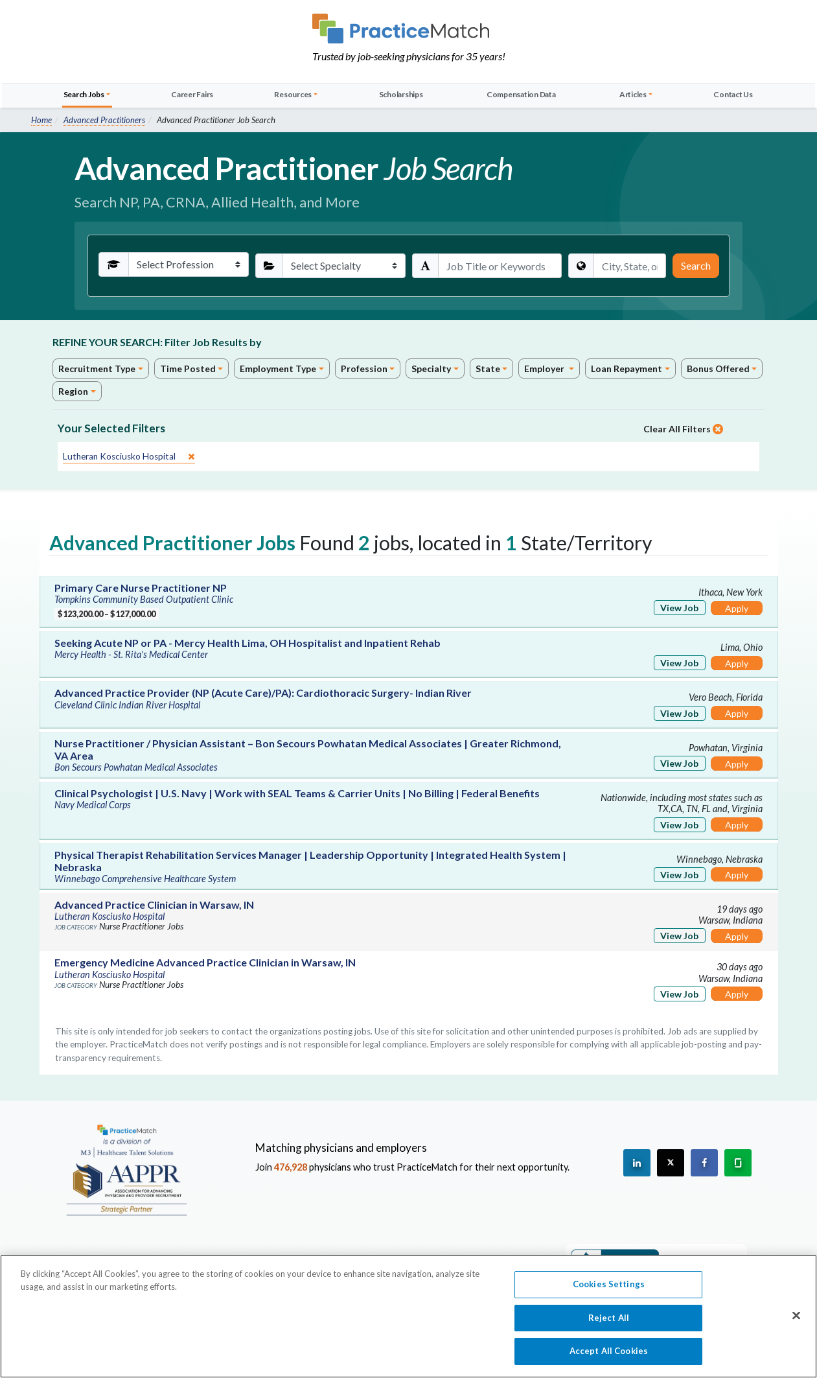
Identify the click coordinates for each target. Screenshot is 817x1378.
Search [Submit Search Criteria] (696, 265)
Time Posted (188, 368)
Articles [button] (633, 94)
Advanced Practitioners (104, 120)
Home (41, 120)
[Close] (796, 1321)
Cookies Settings (609, 1290)
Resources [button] (293, 94)
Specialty (431, 368)
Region (73, 391)
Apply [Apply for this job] (736, 608)
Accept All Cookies (609, 1357)
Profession (364, 368)
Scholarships (401, 94)
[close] (129, 456)
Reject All (608, 1323)
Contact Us (733, 94)
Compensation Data (521, 94)
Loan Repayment (626, 368)
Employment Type (278, 368)
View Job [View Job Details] (679, 607)
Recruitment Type (96, 368)
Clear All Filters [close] (683, 428)
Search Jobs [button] (83, 94)
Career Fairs (192, 94)
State (488, 368)
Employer (545, 368)
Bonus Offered (718, 368)
